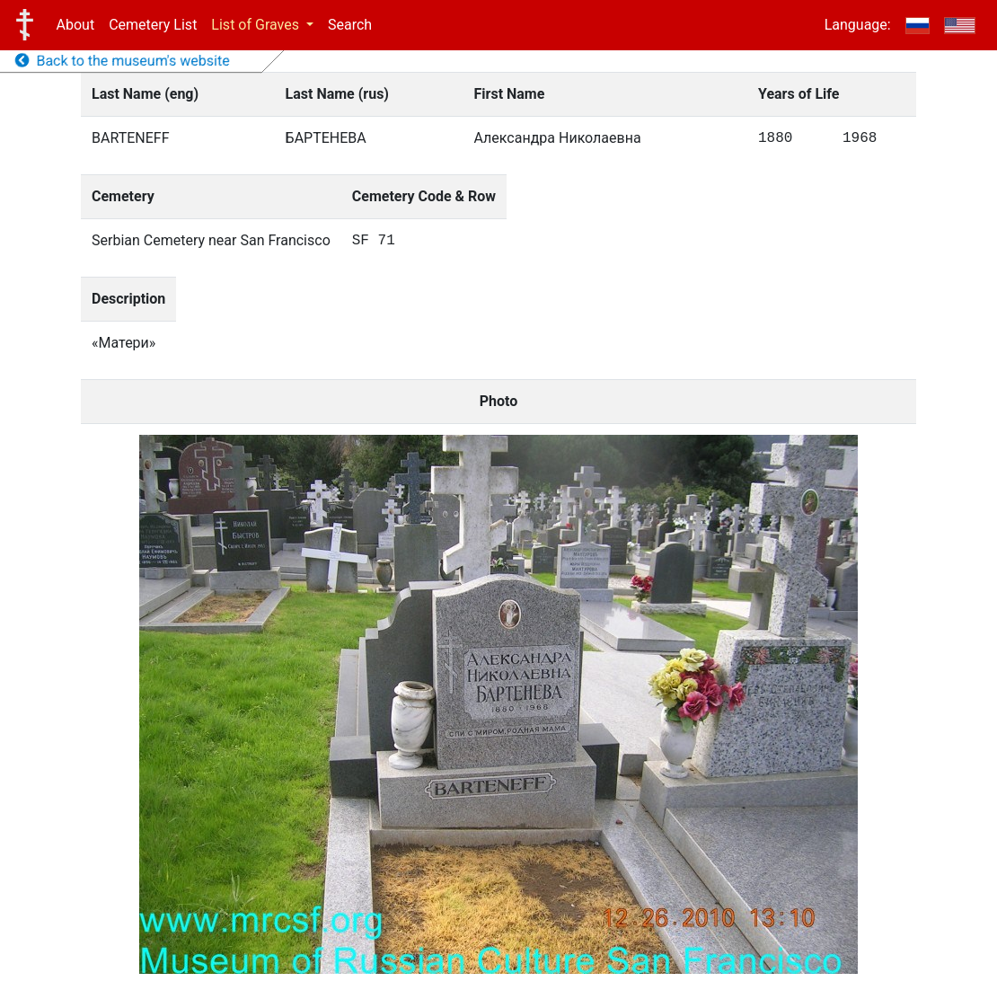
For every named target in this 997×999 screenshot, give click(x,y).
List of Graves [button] (257, 24)
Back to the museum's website (122, 60)
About (76, 24)
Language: (858, 24)
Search (350, 24)
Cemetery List (153, 24)
